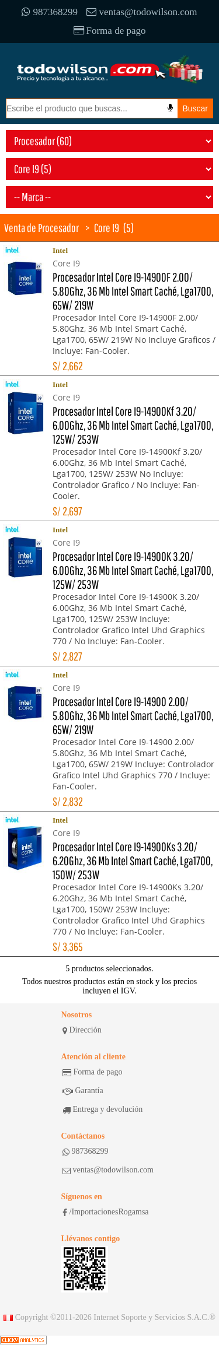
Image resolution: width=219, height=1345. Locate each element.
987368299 (50, 11)
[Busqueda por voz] (170, 108)
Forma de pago (110, 30)
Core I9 (106, 227)
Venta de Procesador (41, 227)
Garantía (82, 1090)
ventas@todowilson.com (141, 11)
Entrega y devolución (102, 1109)
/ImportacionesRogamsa (105, 1212)
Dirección (82, 1030)
